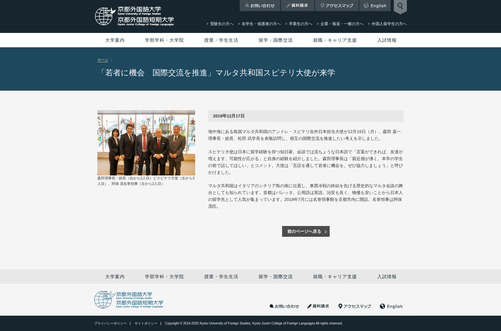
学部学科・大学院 (164, 40)
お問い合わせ (260, 5)
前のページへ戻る (304, 231)
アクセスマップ (337, 5)
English (375, 5)
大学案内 (115, 40)
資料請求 (297, 5)
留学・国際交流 (276, 40)
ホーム (102, 60)
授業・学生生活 (221, 40)
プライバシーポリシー (110, 323)
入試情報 (387, 40)
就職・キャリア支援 (335, 40)
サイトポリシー (146, 323)
